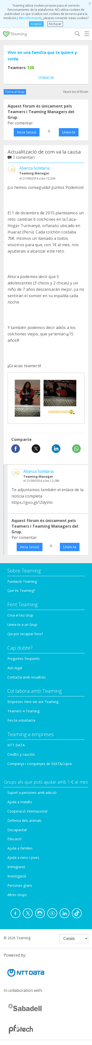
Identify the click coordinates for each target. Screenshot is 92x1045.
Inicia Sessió (26, 132)
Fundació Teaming (22, 581)
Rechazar (55, 24)
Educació (14, 839)
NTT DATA (16, 745)
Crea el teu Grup (20, 615)
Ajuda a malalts (19, 802)
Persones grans (19, 885)
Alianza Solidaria (34, 168)
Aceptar (36, 24)
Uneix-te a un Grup (22, 624)
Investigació (16, 876)
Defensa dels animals (24, 820)
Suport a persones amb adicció (32, 792)
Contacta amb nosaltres (26, 677)
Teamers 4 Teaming (23, 711)
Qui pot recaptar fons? (25, 634)
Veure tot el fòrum (75, 92)
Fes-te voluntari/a (21, 720)
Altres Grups (17, 894)
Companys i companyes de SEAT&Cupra (39, 763)
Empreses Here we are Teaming (32, 701)
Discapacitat (17, 829)
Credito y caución (21, 754)
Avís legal (14, 668)
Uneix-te (46, 77)
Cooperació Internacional (27, 811)
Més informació (29, 18)
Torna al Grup (15, 92)
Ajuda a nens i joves (23, 857)
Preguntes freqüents (23, 658)
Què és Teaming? (21, 590)
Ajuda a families (20, 848)
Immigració (16, 866)
